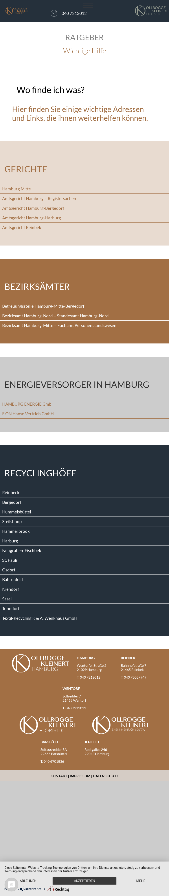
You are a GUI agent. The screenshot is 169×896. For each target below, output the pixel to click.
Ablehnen (28, 881)
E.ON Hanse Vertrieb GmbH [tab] (28, 413)
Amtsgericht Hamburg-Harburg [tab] (31, 217)
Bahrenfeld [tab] (12, 579)
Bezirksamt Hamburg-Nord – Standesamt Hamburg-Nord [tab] (55, 315)
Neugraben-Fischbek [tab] (21, 550)
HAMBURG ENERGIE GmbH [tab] (28, 403)
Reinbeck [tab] (10, 492)
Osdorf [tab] (8, 569)
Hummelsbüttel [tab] (16, 511)
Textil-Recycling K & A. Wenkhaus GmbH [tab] (39, 618)
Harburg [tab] (10, 540)
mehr (140, 881)
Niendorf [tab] (10, 589)
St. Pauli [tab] (9, 560)
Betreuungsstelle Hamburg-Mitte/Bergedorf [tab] (43, 306)
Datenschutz (106, 776)
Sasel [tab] (7, 598)
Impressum (80, 776)
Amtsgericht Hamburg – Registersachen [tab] (39, 198)
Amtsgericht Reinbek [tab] (21, 227)
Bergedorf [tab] (11, 502)
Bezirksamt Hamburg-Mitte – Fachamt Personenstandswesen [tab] (59, 325)
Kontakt (59, 776)
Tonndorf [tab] (10, 608)
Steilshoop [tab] (12, 521)
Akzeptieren (84, 881)
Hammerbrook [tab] (16, 531)
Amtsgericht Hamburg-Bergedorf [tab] (33, 208)
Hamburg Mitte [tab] (16, 188)
